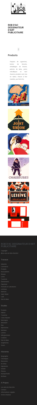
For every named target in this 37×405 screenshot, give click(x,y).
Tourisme (4, 279)
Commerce (4, 267)
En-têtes (4, 364)
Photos (3, 371)
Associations (5, 272)
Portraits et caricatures (8, 287)
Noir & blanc (5, 299)
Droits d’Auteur (6, 395)
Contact (3, 390)
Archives (3, 376)
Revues (3, 274)
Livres (3, 277)
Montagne (4, 320)
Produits (3, 269)
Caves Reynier (5, 318)
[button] (18, 49)
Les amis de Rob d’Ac (8, 387)
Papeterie (4, 284)
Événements (5, 282)
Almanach (4, 323)
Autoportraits (5, 374)
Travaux (4, 259)
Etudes (4, 305)
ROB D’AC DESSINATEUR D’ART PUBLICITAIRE (18, 245)
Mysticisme (4, 328)
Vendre (3, 369)
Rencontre (4, 361)
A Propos (5, 382)
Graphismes (5, 343)
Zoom (3, 345)
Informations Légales (8, 392)
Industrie (4, 264)
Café (2, 297)
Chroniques (4, 359)
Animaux (4, 330)
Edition (3, 313)
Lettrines (4, 289)
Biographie (4, 356)
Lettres (3, 333)
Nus (2, 325)
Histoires (5, 351)
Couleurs (4, 338)
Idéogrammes (5, 335)
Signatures (4, 366)
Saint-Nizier (4, 294)
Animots (3, 292)
